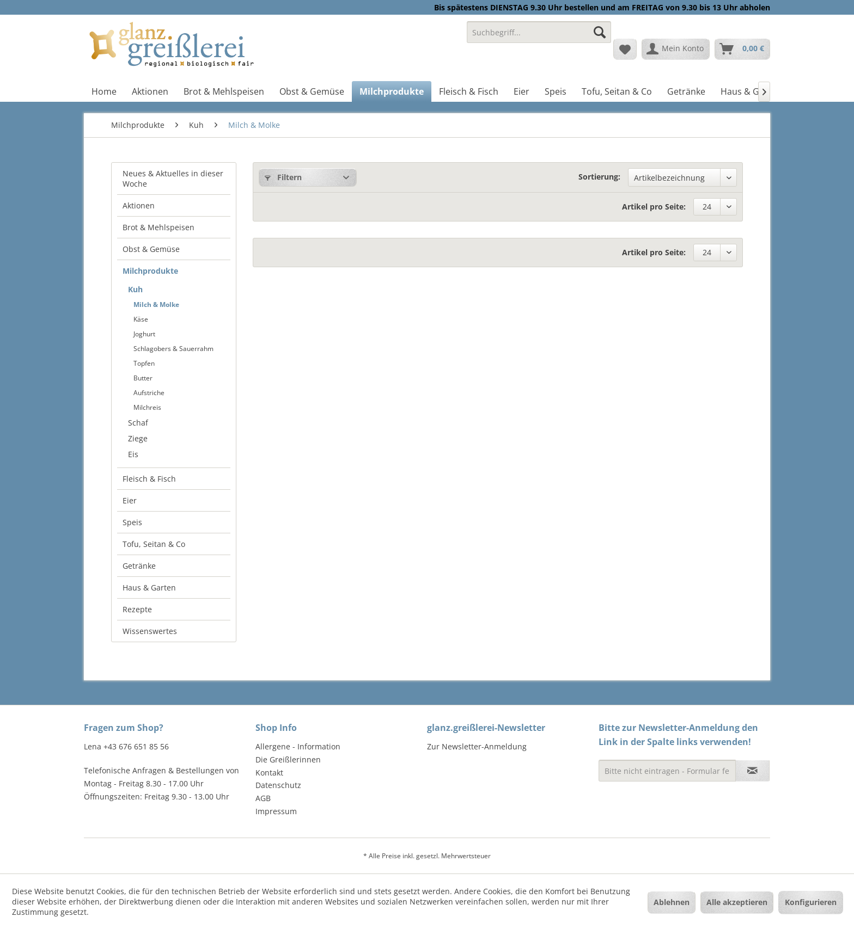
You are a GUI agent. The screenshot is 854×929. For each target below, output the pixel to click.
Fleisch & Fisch (149, 478)
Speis (132, 522)
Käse (140, 319)
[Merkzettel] (625, 49)
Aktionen (139, 205)
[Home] (104, 91)
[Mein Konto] (676, 49)
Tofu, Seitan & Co (154, 544)
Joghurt (144, 334)
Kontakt (269, 772)
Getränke (139, 566)
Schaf (138, 422)
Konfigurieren (811, 902)
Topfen (144, 363)
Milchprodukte (150, 271)
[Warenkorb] (742, 49)
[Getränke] (686, 91)
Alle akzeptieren (736, 902)
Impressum (276, 811)
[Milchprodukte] (391, 91)
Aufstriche (148, 392)
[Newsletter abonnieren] (752, 771)
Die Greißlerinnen (288, 759)
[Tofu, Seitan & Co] (617, 91)
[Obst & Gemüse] (312, 91)
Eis (133, 454)
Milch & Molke (156, 304)
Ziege (138, 438)
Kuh (135, 289)
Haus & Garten (149, 587)
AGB (263, 798)
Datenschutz (278, 785)
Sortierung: (599, 176)
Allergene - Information (297, 746)
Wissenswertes (150, 631)
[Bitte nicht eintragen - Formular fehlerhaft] (667, 771)
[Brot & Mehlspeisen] (224, 91)
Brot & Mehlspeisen (158, 227)
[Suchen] (599, 32)
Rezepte (137, 609)
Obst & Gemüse (151, 249)
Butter (142, 378)
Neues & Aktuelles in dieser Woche (173, 178)
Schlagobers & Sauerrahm (173, 348)
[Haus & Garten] (751, 91)
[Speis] (555, 91)
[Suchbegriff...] (539, 32)
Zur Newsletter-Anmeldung (477, 746)
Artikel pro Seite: (654, 206)
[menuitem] (539, 37)
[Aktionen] (150, 91)
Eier (130, 500)
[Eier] (521, 91)
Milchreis (147, 407)
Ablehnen (672, 902)
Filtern (283, 177)
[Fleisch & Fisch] (468, 91)
